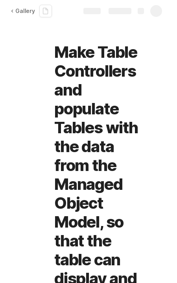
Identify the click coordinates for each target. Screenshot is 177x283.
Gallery (23, 10)
